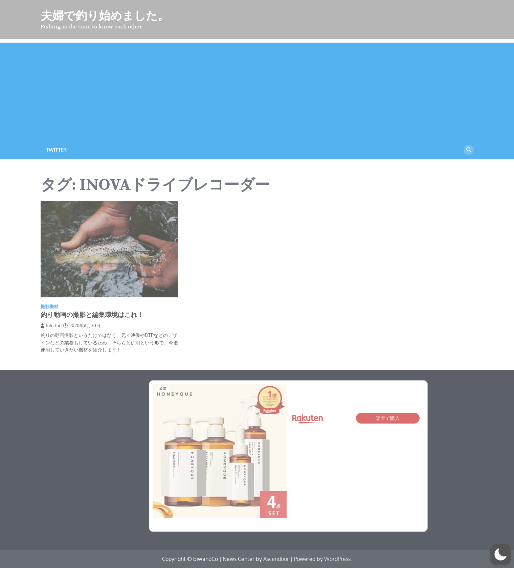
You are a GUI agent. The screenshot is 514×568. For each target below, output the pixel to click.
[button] (500, 554)
